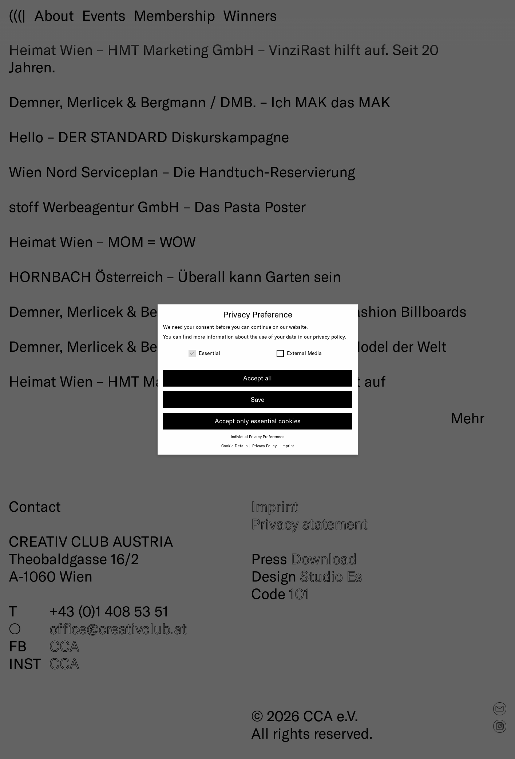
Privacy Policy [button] (265, 445)
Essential (204, 353)
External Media (299, 353)
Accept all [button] (257, 378)
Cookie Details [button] (235, 445)
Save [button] (257, 399)
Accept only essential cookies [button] (258, 421)
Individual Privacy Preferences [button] (257, 436)
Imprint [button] (287, 445)
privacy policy (329, 336)
